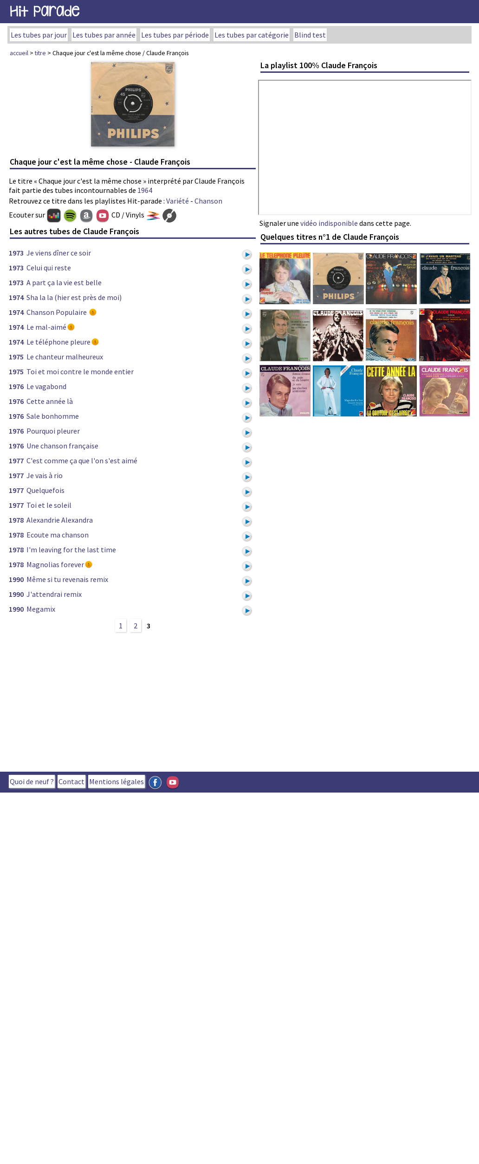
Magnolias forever (55, 564)
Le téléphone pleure (58, 341)
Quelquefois (45, 490)
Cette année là (49, 401)
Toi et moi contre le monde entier (80, 371)
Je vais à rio (44, 475)
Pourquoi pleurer (53, 430)
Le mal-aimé (46, 327)
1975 (16, 356)
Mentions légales (116, 781)
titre (40, 53)
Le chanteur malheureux (64, 356)
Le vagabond (46, 386)
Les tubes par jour (39, 34)
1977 (16, 460)
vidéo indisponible (329, 223)
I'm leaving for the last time (71, 549)
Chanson (208, 200)
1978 (16, 519)
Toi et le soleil (48, 505)
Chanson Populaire (57, 312)
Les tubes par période (175, 34)
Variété (177, 200)
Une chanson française (62, 445)
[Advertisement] (166, 701)
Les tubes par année (104, 34)
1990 (16, 579)
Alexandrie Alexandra (59, 519)
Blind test (310, 34)
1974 (16, 297)
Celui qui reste (48, 267)
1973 (16, 252)
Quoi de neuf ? (32, 781)
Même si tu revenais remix (67, 579)
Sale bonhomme (52, 416)
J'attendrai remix (54, 594)
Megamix (40, 609)
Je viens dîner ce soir (58, 252)
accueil (19, 53)
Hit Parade (44, 11)
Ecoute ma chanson (57, 534)
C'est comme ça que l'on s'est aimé (81, 460)
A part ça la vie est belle (64, 282)
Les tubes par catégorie (251, 34)
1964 (144, 190)
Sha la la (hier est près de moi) (74, 297)
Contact (71, 781)
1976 (16, 386)
